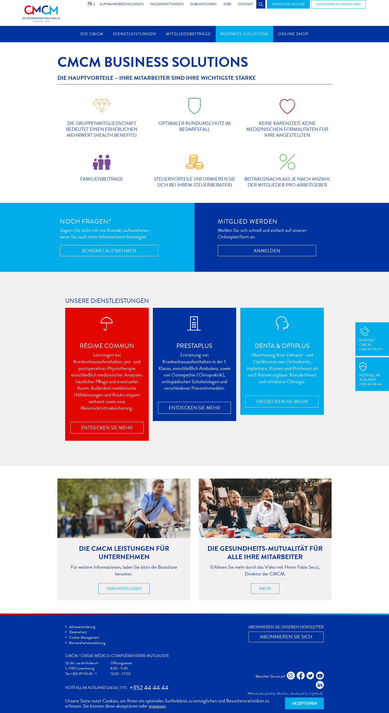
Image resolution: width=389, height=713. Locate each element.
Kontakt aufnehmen (109, 250)
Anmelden (266, 250)
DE (85, 4)
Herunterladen (124, 589)
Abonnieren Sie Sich (286, 636)
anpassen (157, 706)
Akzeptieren (304, 703)
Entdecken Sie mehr (107, 427)
